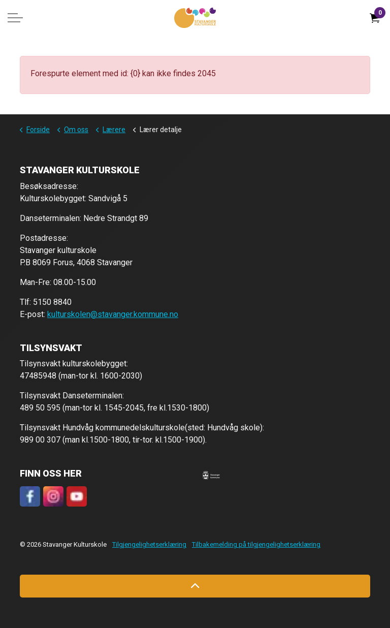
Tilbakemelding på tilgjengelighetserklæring (256, 544)
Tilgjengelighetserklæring (149, 544)
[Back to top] (195, 586)
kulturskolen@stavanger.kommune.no (112, 314)
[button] (211, 475)
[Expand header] (15, 18)
